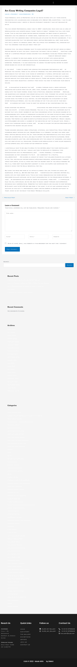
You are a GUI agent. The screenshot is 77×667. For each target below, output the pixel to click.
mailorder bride (14, 560)
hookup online (13, 492)
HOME (22, 629)
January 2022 (13, 344)
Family (10, 474)
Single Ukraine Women (16, 591)
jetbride (11, 526)
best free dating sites (16, 431)
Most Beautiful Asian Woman (18, 569)
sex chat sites (13, 588)
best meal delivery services (18, 440)
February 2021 (13, 378)
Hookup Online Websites (17, 495)
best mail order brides (16, 437)
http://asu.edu (31, 107)
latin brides (12, 529)
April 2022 (12, 335)
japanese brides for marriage (19, 520)
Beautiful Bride (13, 425)
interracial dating (14, 517)
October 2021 (13, 354)
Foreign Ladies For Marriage (19, 480)
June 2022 (12, 329)
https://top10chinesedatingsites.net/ (22, 505)
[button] (53, 2)
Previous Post (8, 197)
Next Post (70, 197)
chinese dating (13, 465)
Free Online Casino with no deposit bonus (24, 280)
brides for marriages (16, 458)
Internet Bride (13, 511)
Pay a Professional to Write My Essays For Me (25, 286)
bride (10, 455)
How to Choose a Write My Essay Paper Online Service (28, 283)
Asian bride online (15, 418)
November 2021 (13, 351)
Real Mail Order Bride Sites (18, 578)
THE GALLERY (25, 634)
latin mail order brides (16, 535)
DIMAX (51, 661)
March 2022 (12, 338)
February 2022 (13, 341)
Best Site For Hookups (16, 446)
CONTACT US (25, 644)
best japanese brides (16, 434)
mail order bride (14, 541)
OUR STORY (24, 631)
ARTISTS (23, 639)
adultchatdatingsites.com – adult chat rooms (25, 415)
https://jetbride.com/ (15, 501)
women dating (13, 606)
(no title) (11, 289)
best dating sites (14, 428)
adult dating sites (14, 412)
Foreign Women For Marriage (19, 483)
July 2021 (11, 363)
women (10, 603)
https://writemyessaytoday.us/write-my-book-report (29, 56)
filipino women (13, 477)
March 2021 (12, 375)
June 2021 (12, 366)
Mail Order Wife (14, 554)
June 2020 (12, 388)
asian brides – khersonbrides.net (20, 422)
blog (9, 452)
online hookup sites (15, 572)
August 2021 (12, 360)
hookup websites (14, 498)
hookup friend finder (16, 489)
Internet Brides (14, 514)
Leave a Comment (11, 14)
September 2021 (14, 357)
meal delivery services (16, 563)
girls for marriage (15, 486)
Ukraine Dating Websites (17, 597)
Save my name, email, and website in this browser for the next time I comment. (37, 243)
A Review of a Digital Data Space (20, 292)
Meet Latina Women (15, 566)
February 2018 (13, 391)
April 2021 (12, 372)
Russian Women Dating (16, 585)
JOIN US (23, 642)
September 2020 (14, 384)
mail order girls (14, 551)
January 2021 (13, 381)
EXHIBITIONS (25, 637)
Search (6, 261)
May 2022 (11, 332)
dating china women (15, 471)
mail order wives (14, 557)
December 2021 (13, 348)
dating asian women (15, 468)
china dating (12, 462)
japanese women (14, 523)
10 (9, 409)
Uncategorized (24, 14)
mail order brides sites (16, 548)
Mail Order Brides (15, 545)
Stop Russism (13, 594)
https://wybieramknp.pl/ (16, 508)
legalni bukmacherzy (15, 538)
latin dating (12, 532)
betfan (10, 449)
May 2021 (11, 369)
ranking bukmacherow (16, 575)
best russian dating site (17, 443)
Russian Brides (13, 581)
